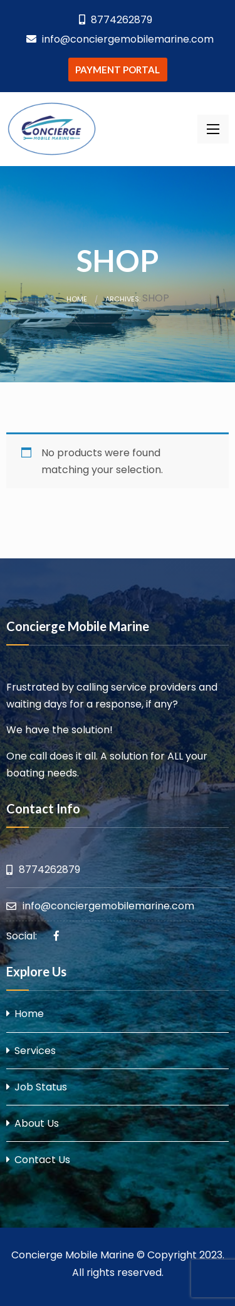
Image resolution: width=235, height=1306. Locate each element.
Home (76, 299)
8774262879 (115, 19)
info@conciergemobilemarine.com (120, 39)
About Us (36, 1123)
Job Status (40, 1087)
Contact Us (42, 1159)
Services (35, 1050)
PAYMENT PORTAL (117, 69)
